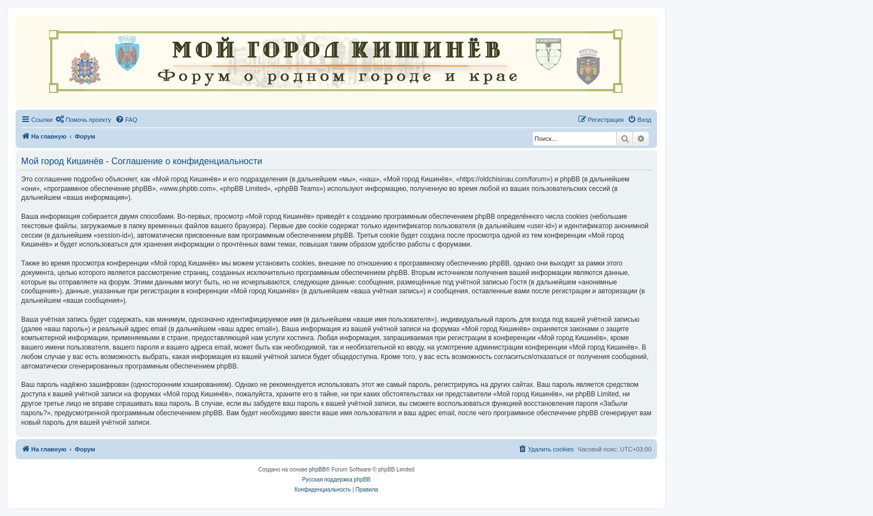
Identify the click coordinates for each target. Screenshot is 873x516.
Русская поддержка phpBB (336, 479)
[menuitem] (83, 119)
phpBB (317, 469)
